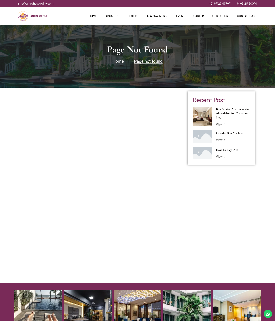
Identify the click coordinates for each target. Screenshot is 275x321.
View (221, 124)
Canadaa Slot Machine (229, 133)
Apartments (156, 16)
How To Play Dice (227, 150)
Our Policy (220, 16)
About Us (112, 16)
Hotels (133, 16)
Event (180, 16)
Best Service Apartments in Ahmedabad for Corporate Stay (232, 113)
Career (198, 16)
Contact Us (246, 16)
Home (93, 16)
